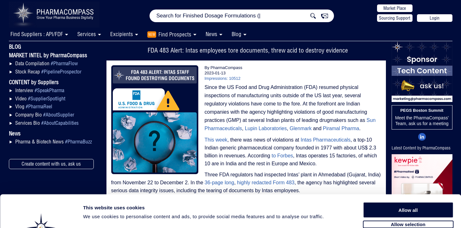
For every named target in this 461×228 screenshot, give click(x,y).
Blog (236, 34)
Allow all (408, 175)
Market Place (394, 8)
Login (434, 18)
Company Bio (44, 114)
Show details (332, 215)
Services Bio (47, 123)
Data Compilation (46, 63)
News (211, 34)
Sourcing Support (394, 18)
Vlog (33, 106)
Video (40, 98)
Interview (39, 90)
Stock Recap (48, 71)
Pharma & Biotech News (53, 141)
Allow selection (408, 189)
